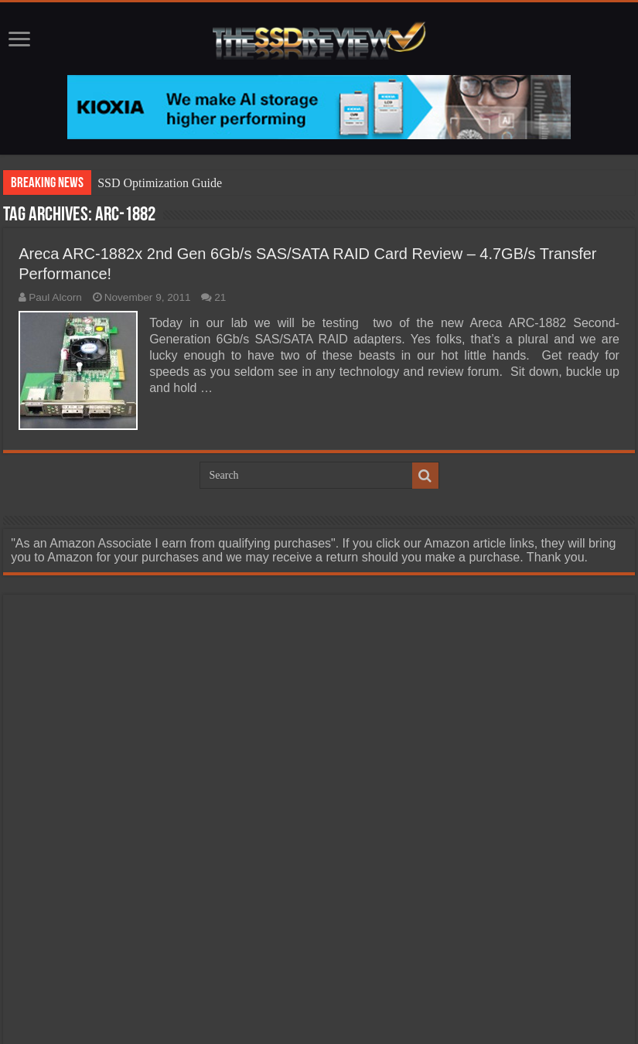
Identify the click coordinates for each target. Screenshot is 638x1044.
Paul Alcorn (55, 297)
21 (220, 297)
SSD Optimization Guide (159, 182)
